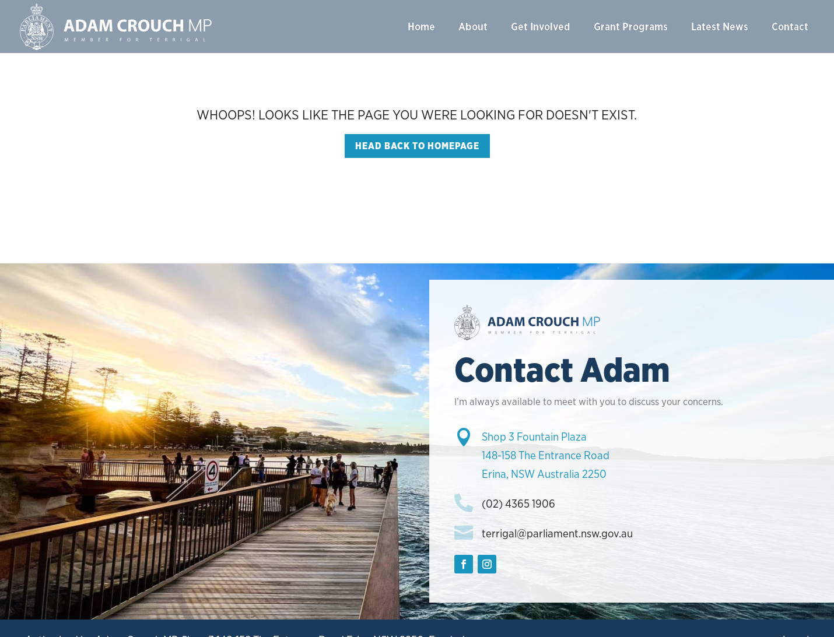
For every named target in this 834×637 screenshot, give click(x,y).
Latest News (719, 26)
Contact (790, 26)
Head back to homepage (417, 146)
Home (421, 26)
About (473, 26)
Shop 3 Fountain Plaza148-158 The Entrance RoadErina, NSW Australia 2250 (545, 455)
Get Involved (540, 26)
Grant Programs (631, 26)
